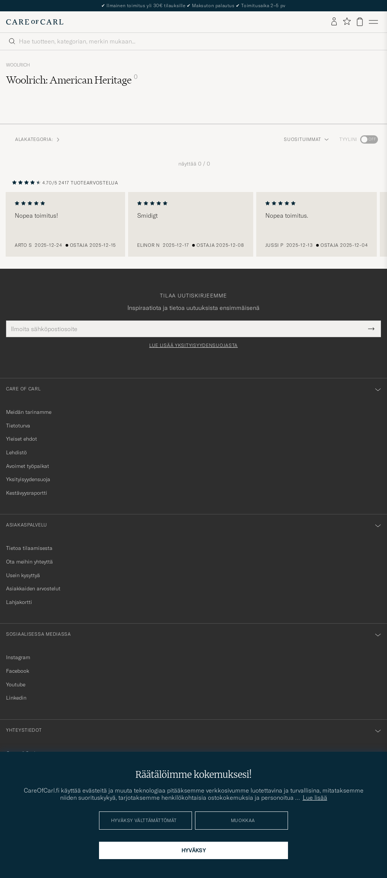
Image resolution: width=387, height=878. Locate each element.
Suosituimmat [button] (306, 139)
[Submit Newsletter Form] (371, 329)
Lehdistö (16, 452)
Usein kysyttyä (23, 575)
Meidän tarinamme (28, 412)
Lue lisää (315, 797)
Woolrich (18, 65)
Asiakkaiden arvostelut (33, 588)
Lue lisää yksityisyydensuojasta (193, 345)
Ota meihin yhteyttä (29, 561)
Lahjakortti (19, 602)
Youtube (15, 684)
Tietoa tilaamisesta (29, 548)
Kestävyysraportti (26, 492)
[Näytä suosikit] (347, 21)
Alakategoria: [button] (37, 139)
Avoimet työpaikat (27, 466)
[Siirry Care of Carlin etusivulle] (34, 22)
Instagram (18, 657)
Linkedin (16, 697)
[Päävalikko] (373, 22)
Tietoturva (18, 425)
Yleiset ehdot (21, 438)
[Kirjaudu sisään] (334, 21)
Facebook (17, 670)
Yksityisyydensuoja (28, 479)
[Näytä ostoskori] (360, 21)
